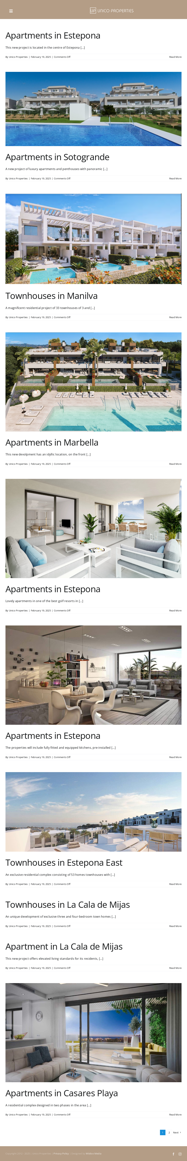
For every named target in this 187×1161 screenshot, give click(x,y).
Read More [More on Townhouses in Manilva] (175, 317)
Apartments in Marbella (51, 442)
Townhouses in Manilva (51, 295)
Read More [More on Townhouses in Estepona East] (175, 884)
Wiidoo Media (93, 1153)
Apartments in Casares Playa (61, 1093)
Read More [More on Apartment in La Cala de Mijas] (175, 968)
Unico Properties (18, 57)
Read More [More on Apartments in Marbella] (175, 463)
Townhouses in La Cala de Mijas (67, 904)
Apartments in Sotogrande (57, 157)
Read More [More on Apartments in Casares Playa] (175, 1114)
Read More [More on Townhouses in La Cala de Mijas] (175, 926)
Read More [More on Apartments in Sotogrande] (175, 178)
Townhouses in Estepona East (64, 862)
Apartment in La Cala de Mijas (64, 946)
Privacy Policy (61, 1153)
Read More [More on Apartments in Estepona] (175, 57)
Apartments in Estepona (52, 35)
